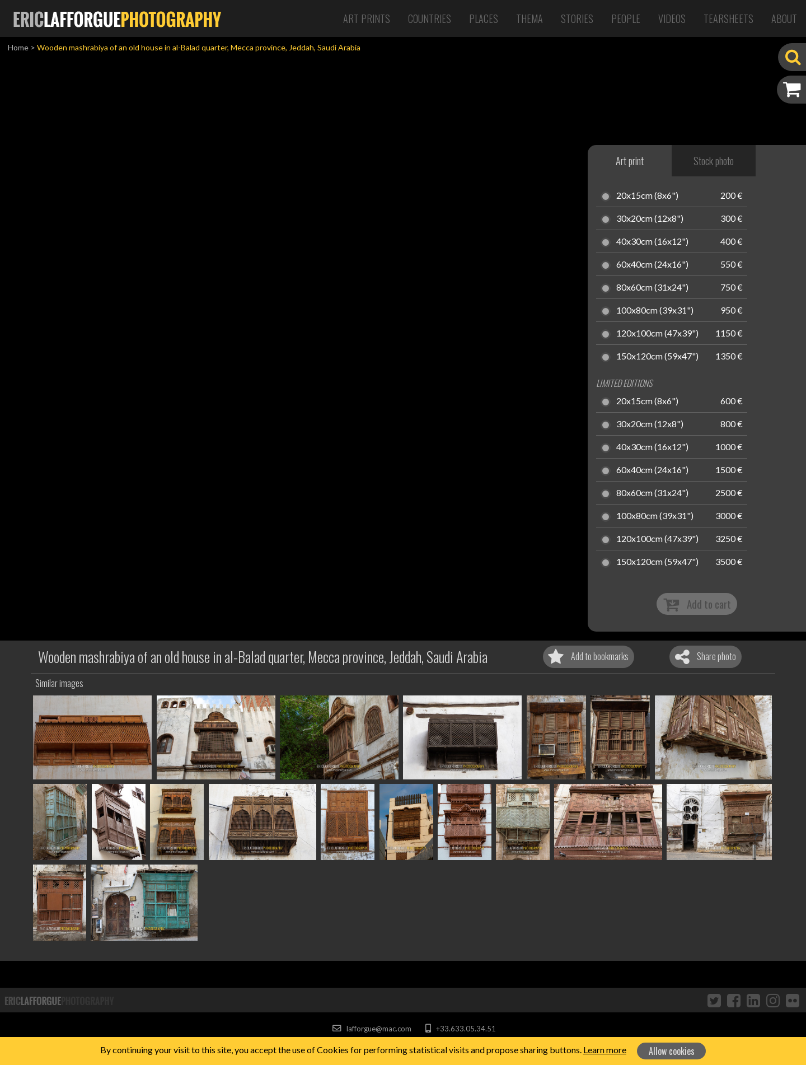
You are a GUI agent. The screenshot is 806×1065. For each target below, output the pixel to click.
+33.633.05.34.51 (460, 1028)
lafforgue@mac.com (371, 1028)
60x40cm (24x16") (652, 264)
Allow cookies (672, 1051)
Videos (672, 18)
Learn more (604, 1049)
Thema (529, 18)
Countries (429, 18)
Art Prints (366, 18)
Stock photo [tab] (713, 160)
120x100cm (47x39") (657, 333)
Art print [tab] (630, 160)
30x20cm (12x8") (649, 218)
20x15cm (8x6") (647, 195)
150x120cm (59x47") (657, 356)
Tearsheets (728, 18)
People (625, 18)
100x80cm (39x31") (654, 310)
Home (18, 47)
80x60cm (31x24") (652, 287)
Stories (577, 18)
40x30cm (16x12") (652, 241)
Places (483, 18)
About (784, 18)
